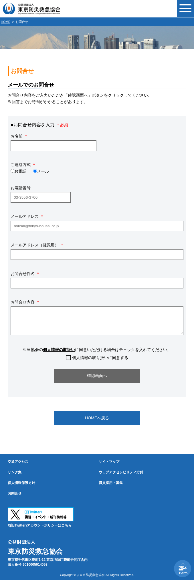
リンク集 (14, 472)
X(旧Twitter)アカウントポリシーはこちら (39, 525)
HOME (5, 21)
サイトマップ (109, 462)
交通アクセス (18, 462)
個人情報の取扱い (59, 349)
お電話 (20, 171)
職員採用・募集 (111, 483)
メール (43, 171)
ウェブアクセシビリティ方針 (121, 472)
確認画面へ (97, 375)
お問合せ (14, 493)
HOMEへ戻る (97, 418)
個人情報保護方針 (21, 483)
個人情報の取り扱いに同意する (100, 357)
